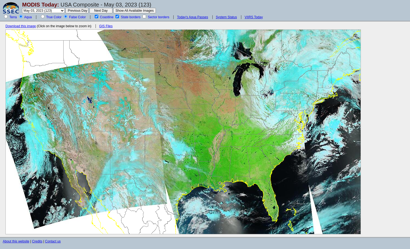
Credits (37, 241)
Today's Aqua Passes (192, 17)
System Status (226, 17)
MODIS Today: (40, 5)
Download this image (20, 26)
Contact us (53, 241)
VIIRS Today (254, 17)
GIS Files (105, 26)
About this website (16, 241)
